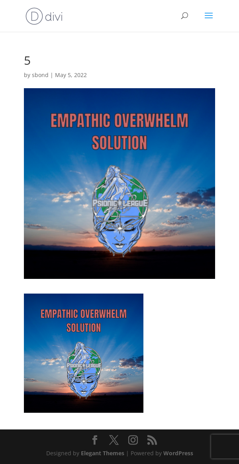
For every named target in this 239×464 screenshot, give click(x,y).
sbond (40, 75)
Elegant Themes (102, 453)
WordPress (178, 453)
